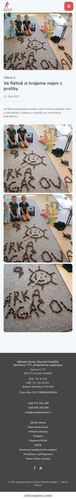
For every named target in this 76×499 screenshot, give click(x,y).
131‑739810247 (41, 392)
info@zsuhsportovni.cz (38, 412)
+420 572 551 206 (38, 403)
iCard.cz (38, 485)
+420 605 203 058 (38, 407)
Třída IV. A (9, 77)
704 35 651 (40, 378)
